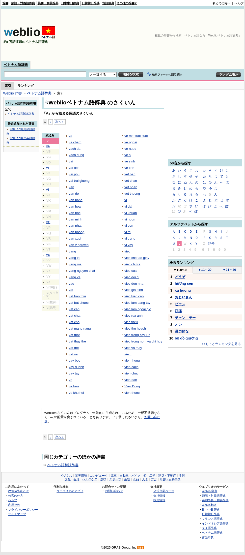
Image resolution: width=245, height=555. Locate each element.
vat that (74, 335)
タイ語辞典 (209, 527)
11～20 (205, 270)
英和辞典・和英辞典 (215, 500)
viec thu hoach (135, 328)
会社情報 (159, 495)
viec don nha (133, 283)
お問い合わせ (114, 491)
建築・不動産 (167, 475)
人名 (145, 479)
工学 (152, 475)
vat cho (74, 322)
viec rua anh (133, 315)
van (71, 187)
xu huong (183, 290)
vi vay (128, 245)
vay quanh (76, 367)
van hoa (75, 206)
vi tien (128, 225)
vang (72, 251)
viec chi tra (132, 264)
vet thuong (132, 193)
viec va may (133, 348)
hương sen (184, 283)
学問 (182, 475)
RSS (141, 547)
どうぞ (180, 277)
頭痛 (178, 311)
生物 (127, 479)
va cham (75, 142)
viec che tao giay (136, 258)
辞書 (5, 3)
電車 (114, 475)
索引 (8, 86)
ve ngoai (130, 142)
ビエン (180, 304)
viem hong (132, 360)
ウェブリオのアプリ (69, 491)
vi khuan (130, 213)
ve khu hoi (76, 393)
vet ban (129, 174)
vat (71, 290)
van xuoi (75, 238)
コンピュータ (99, 475)
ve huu (74, 386)
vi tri (127, 232)
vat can (74, 309)
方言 (154, 479)
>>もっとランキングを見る (221, 344)
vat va (73, 354)
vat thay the (77, 341)
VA (48, 146)
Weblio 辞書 (12, 93)
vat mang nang (80, 328)
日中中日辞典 (70, 3)
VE (48, 168)
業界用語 (81, 475)
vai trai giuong (79, 181)
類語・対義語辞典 (23, 3)
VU (48, 255)
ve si (127, 155)
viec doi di (131, 277)
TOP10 (180, 270)
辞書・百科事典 (170, 479)
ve (70, 380)
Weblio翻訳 (209, 504)
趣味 (103, 479)
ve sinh (129, 161)
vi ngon (129, 219)
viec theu (131, 322)
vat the (74, 348)
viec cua (130, 271)
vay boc (74, 360)
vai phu (74, 174)
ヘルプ (239, 3)
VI (47, 189)
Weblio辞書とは (18, 491)
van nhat (75, 225)
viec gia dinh (133, 290)
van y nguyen (79, 245)
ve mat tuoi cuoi (136, 136)
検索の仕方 (15, 495)
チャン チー (185, 318)
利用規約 (14, 504)
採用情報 (159, 500)
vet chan (130, 181)
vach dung (76, 155)
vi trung (129, 238)
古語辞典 (108, 3)
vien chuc (131, 373)
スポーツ (115, 479)
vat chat (75, 315)
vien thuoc (131, 393)
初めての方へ (221, 3)
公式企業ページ (163, 491)
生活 (77, 479)
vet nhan (130, 187)
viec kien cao (134, 296)
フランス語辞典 (212, 518)
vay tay (74, 373)
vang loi (74, 258)
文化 (68, 479)
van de (74, 193)
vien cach (131, 367)
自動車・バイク (130, 475)
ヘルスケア (89, 479)
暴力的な (182, 331)
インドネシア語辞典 (215, 523)
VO (48, 222)
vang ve (75, 277)
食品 (136, 479)
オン (178, 325)
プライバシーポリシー (23, 509)
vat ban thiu (77, 296)
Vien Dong (132, 386)
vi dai (128, 206)
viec (127, 251)
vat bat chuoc (79, 303)
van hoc (75, 213)
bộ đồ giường (186, 338)
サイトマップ (17, 514)
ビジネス (66, 475)
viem (127, 354)
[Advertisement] (215, 35)
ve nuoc (130, 149)
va (70, 136)
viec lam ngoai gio (137, 309)
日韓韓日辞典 (91, 3)
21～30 (229, 270)
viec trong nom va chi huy (143, 341)
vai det (74, 168)
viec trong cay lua (137, 335)
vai (71, 161)
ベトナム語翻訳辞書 (63, 465)
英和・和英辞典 (48, 3)
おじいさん (183, 297)
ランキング (26, 86)
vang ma (75, 264)
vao (71, 283)
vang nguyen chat (82, 271)
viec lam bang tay (137, 303)
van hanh (75, 200)
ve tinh (129, 168)
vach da (75, 149)
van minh (75, 219)
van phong (76, 232)
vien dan (130, 380)
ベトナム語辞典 (16, 65)
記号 (211, 244)
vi (125, 200)
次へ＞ (59, 121)
